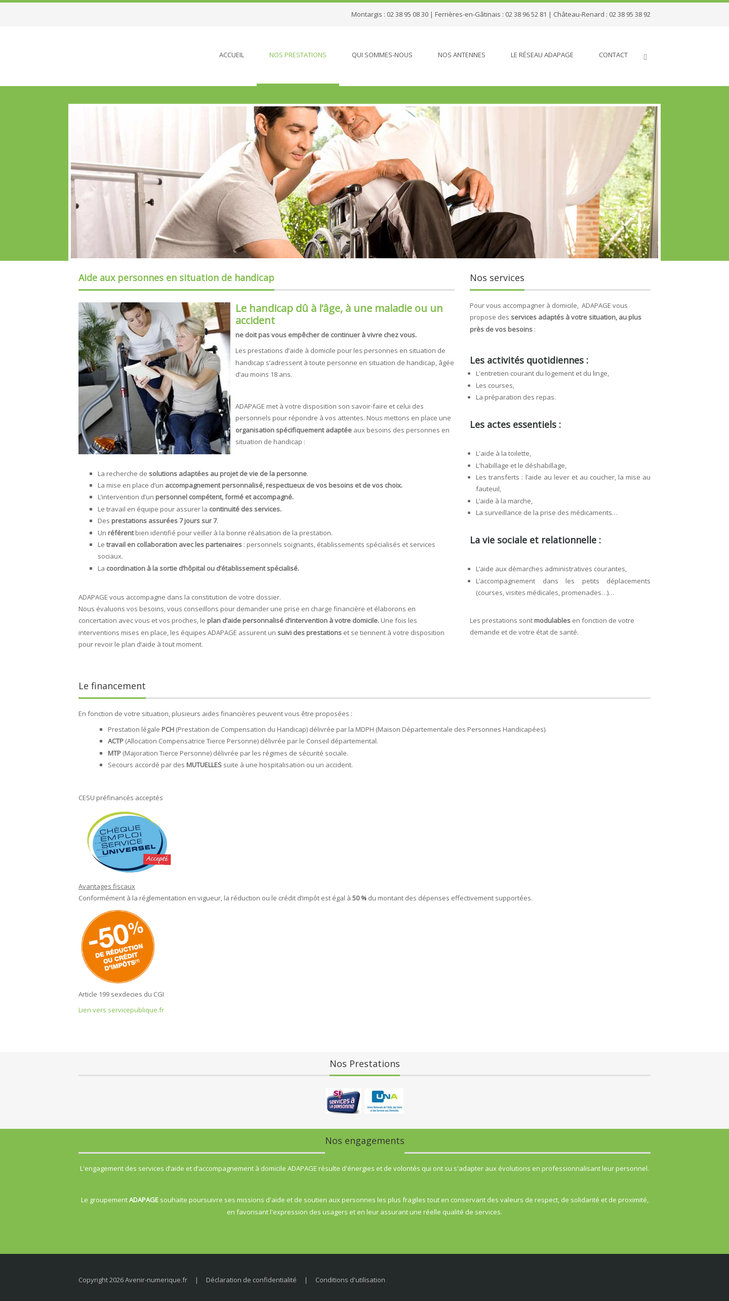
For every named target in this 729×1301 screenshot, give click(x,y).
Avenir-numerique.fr (156, 1279)
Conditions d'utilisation (350, 1279)
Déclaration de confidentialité (251, 1279)
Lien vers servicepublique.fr (121, 1009)
